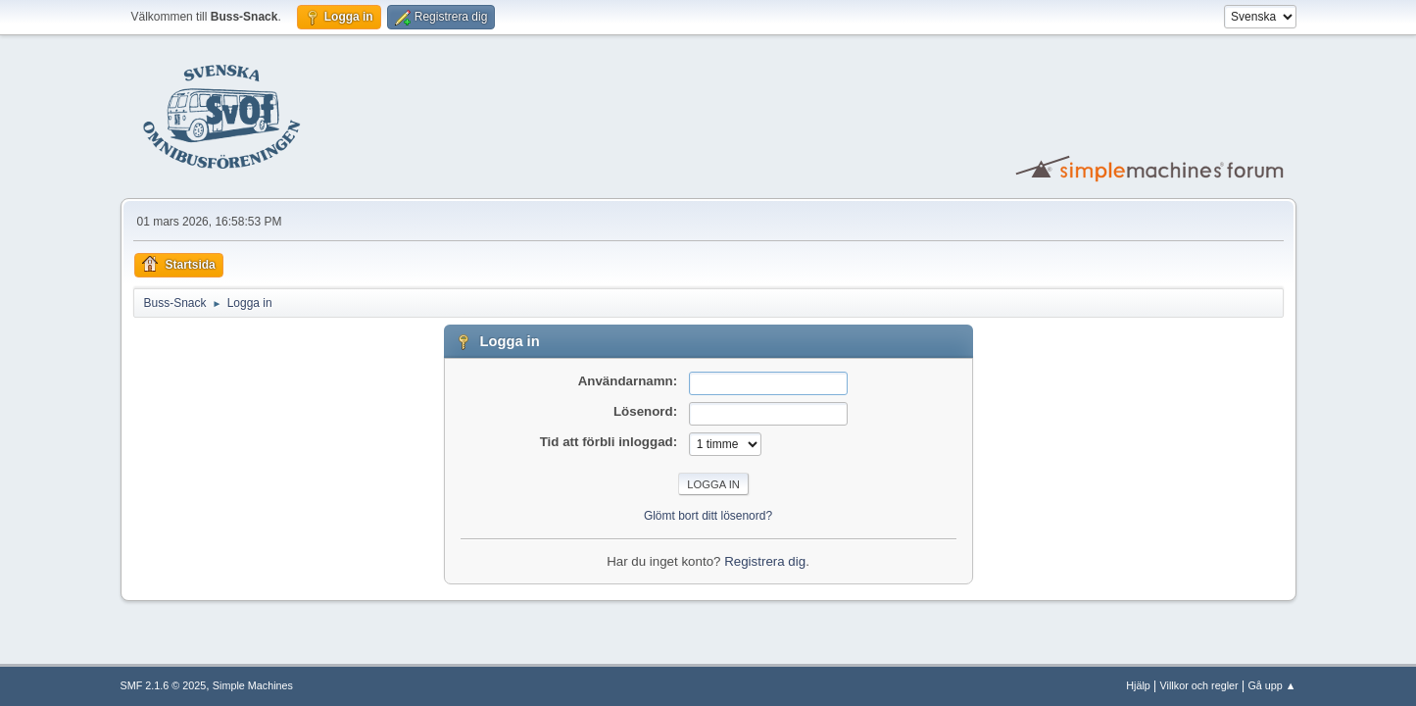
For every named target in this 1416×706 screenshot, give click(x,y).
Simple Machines (253, 685)
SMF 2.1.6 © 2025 (164, 685)
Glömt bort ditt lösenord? (708, 516)
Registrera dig (765, 561)
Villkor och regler (1199, 685)
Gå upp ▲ (1271, 685)
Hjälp (1138, 685)
